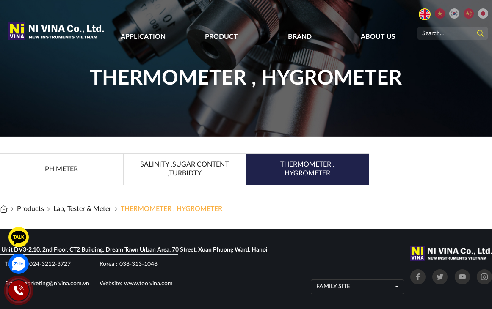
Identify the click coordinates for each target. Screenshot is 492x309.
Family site (333, 287)
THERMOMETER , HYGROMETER (171, 208)
